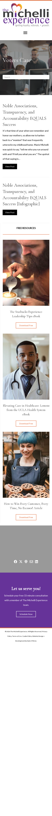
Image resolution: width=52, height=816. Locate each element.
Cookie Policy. (27, 636)
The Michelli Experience (18, 631)
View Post (11, 166)
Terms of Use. (17, 636)
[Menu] (25, 33)
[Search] (26, 77)
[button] (26, 325)
